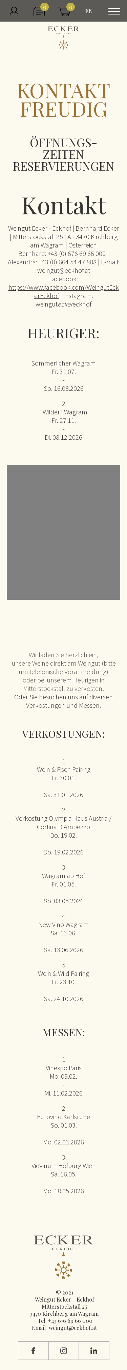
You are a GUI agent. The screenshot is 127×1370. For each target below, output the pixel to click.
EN (89, 10)
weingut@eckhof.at (73, 1327)
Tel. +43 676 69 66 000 (65, 1320)
